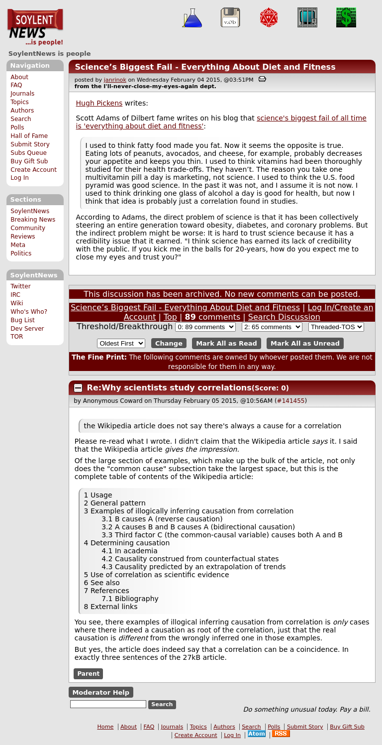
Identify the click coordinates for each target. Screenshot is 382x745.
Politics (20, 253)
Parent (88, 673)
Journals (22, 93)
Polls (17, 127)
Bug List (22, 320)
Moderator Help (100, 692)
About (19, 77)
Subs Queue (28, 152)
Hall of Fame (29, 135)
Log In (19, 177)
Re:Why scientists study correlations (169, 387)
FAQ (16, 85)
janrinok (115, 80)
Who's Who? (28, 311)
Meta (17, 245)
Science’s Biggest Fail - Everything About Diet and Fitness (205, 67)
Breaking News (32, 219)
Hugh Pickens (99, 103)
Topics (19, 102)
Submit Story (30, 144)
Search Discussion (284, 317)
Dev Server (27, 328)
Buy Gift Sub (29, 161)
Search (20, 119)
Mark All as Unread (305, 343)
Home (105, 727)
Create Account (33, 169)
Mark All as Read (226, 343)
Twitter (20, 286)
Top (170, 317)
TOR (16, 336)
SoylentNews (35, 27)
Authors (22, 110)
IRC (15, 294)
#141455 (291, 400)
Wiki (16, 303)
